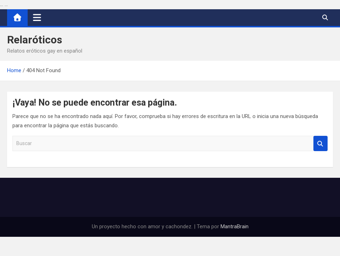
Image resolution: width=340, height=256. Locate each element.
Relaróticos (34, 39)
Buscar (320, 143)
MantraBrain (235, 226)
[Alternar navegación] (37, 17)
